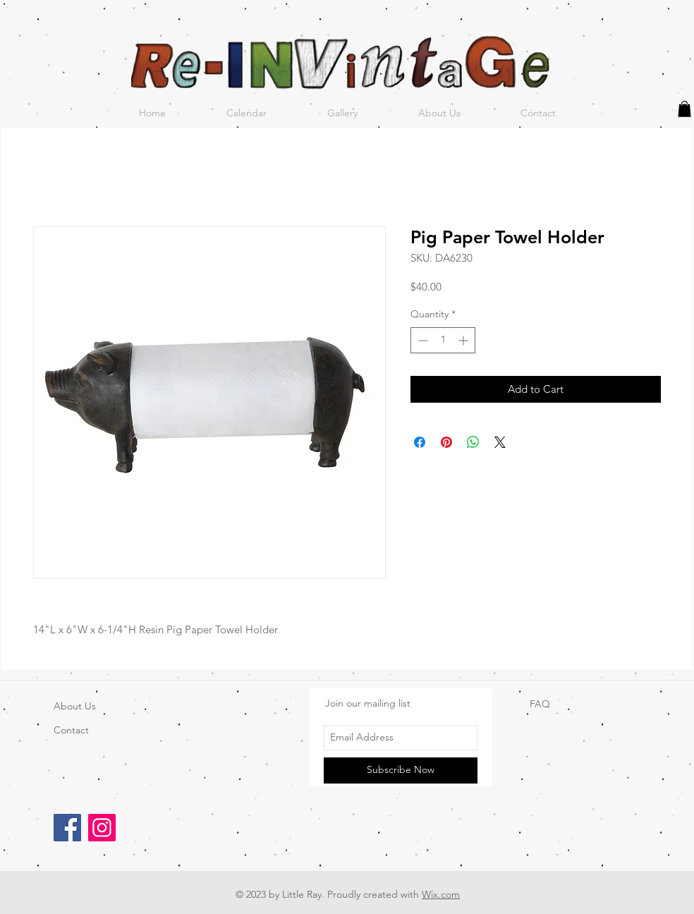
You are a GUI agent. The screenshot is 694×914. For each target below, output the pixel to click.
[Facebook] (67, 827)
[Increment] (464, 340)
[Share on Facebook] (419, 442)
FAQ (540, 703)
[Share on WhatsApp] (473, 442)
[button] (684, 109)
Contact (71, 730)
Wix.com (441, 894)
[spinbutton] (443, 340)
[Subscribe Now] (400, 770)
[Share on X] (500, 442)
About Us (75, 706)
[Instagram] (102, 827)
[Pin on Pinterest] (446, 442)
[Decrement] (421, 340)
